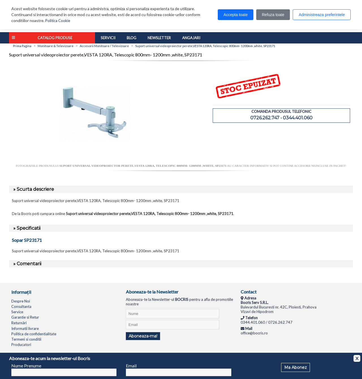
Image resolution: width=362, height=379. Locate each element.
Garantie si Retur (25, 317)
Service (17, 312)
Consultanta (21, 306)
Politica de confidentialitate (33, 334)
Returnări (19, 323)
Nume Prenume (26, 365)
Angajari (191, 38)
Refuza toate (273, 14)
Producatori (21, 344)
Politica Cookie (57, 20)
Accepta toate (235, 14)
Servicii (108, 38)
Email (131, 365)
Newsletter (159, 38)
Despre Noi (20, 301)
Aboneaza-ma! (143, 336)
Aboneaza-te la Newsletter (152, 291)
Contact (249, 291)
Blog (131, 38)
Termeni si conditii (26, 339)
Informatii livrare (25, 328)
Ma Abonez (295, 367)
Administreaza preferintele (322, 14)
